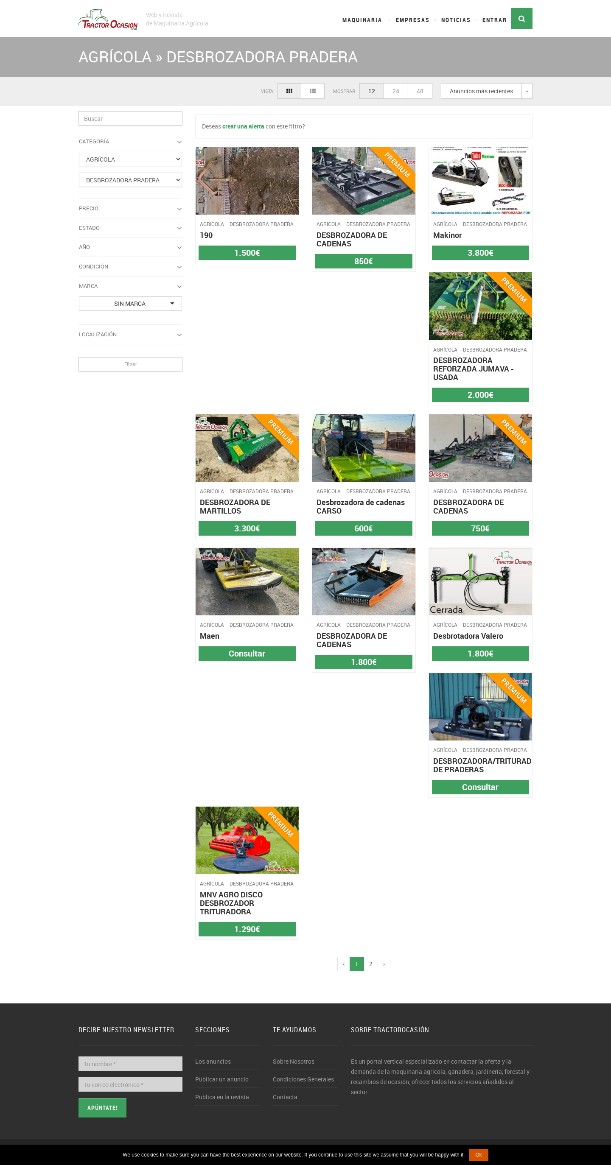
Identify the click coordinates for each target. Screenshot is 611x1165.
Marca (130, 286)
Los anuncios (213, 1061)
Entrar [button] (494, 20)
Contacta (285, 1097)
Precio (130, 208)
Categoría (130, 141)
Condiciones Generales (303, 1079)
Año (130, 247)
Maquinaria (362, 20)
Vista (267, 91)
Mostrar (344, 91)
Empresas (413, 20)
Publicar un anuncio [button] (222, 1079)
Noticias (456, 20)
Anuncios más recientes (481, 91)
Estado (130, 228)
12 (371, 91)
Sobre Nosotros (293, 1061)
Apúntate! (102, 1108)
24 (395, 91)
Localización (130, 334)
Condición (130, 267)
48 (420, 91)
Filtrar (130, 363)
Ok (478, 1155)
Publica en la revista (222, 1097)
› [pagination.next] (384, 964)
